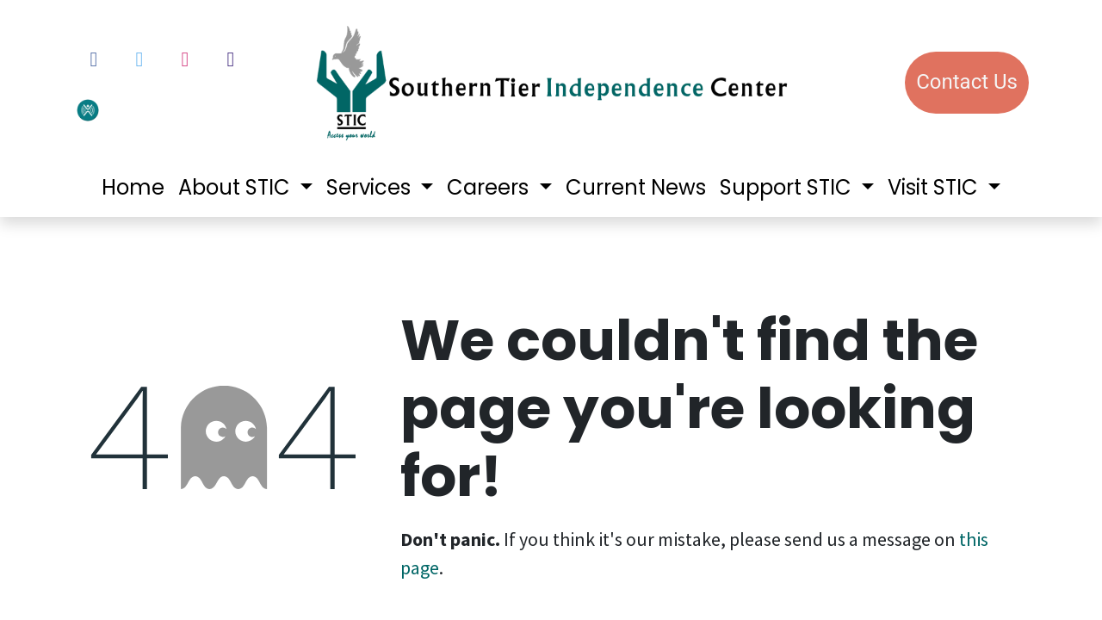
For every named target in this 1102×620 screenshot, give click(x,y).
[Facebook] (94, 59)
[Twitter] (139, 59)
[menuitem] (133, 187)
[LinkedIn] (230, 59)
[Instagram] (185, 59)
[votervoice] (131, 108)
